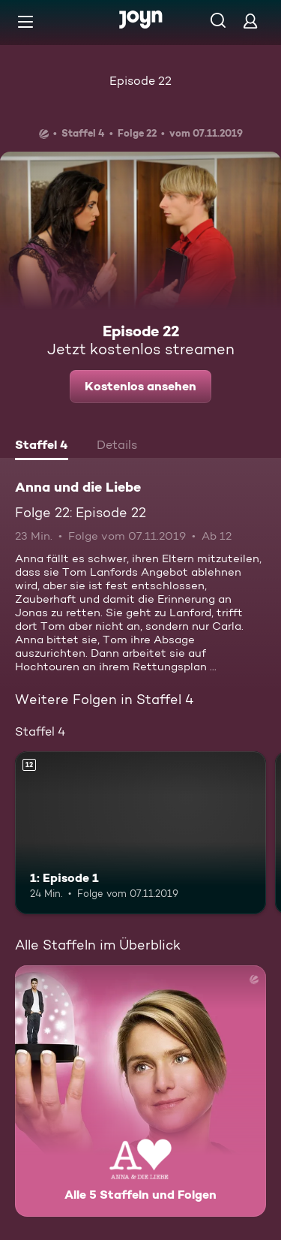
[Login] (250, 21)
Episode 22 (140, 81)
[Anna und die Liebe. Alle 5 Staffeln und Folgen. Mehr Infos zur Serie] (140, 1091)
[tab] (41, 446)
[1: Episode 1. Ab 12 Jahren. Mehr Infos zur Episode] (140, 833)
